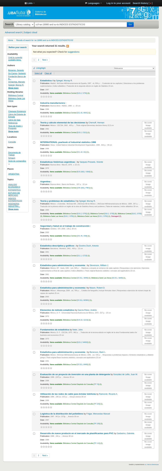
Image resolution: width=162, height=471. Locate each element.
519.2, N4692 (82, 342)
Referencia (12, 123)
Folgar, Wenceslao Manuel (98, 414)
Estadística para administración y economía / (63, 288)
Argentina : (46, 181)
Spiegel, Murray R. (16, 85)
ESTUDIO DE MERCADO (14, 194)
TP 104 (96, 404)
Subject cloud (30, 32)
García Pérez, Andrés (87, 310)
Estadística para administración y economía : (63, 265)
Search (9, 24)
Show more (13, 88)
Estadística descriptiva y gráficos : (58, 246)
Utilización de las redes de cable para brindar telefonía (68, 394)
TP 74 (96, 384)
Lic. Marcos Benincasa (152, 464)
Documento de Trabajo (14, 153)
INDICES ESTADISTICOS (15, 199)
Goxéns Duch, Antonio (89, 246)
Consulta (12, 142)
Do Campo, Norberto (17, 73)
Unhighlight (41, 68)
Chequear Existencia (17, 111)
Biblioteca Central (15, 95)
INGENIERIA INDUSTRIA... (14, 205)
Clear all (48, 73)
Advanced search (13, 32)
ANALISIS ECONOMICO (14, 186)
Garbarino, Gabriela (125, 433)
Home (10, 40)
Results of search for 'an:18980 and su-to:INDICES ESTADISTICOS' (44, 40)
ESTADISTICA (14, 190)
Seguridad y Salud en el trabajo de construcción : (65, 226)
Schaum (11, 158)
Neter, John (77, 330)
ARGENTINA (13, 174)
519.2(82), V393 (83, 172)
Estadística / (46, 80)
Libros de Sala (14, 120)
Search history (140, 3)
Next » (45, 60)
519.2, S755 (82, 93)
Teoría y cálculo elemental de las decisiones (63, 122)
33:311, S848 (82, 278)
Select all (38, 73)
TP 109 (96, 424)
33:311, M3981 (83, 300)
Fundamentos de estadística (55, 329)
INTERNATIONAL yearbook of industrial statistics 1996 (68, 142)
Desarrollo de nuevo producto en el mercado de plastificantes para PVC (77, 433)
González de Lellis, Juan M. (125, 374)
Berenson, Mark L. (98, 352)
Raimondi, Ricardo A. (108, 394)
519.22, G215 (82, 320)
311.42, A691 (82, 113)
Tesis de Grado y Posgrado (15, 127)
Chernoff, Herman (96, 123)
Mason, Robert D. (97, 288)
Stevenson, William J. (99, 265)
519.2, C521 (82, 132)
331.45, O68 (82, 236)
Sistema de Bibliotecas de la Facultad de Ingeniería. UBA (14, 3)
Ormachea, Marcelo (16, 82)
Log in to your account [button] (118, 3)
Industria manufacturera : (53, 103)
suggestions (73, 52)
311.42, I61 (81, 152)
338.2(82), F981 (83, 188)
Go (130, 24)
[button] (29, 3)
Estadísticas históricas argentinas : (58, 162)
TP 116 (96, 443)
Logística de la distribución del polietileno (62, 414)
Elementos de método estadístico (57, 310)
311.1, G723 (82, 256)
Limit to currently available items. (15, 58)
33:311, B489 (82, 364)
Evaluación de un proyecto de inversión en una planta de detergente (75, 374)
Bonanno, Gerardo (16, 70)
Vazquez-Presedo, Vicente (91, 162)
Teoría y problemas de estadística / (58, 201)
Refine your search (17, 47)
